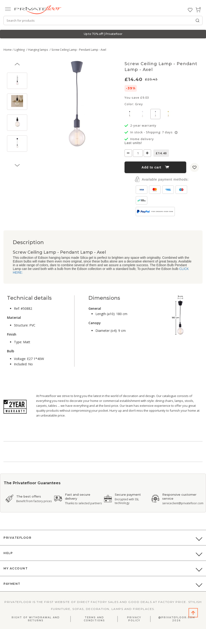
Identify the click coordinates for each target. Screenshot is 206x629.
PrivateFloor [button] (17, 537)
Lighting (19, 50)
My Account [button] (15, 568)
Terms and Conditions (94, 619)
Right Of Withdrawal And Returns (36, 619)
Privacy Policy (134, 619)
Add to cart (155, 167)
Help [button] (8, 553)
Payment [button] (11, 583)
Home (7, 50)
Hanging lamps (38, 50)
